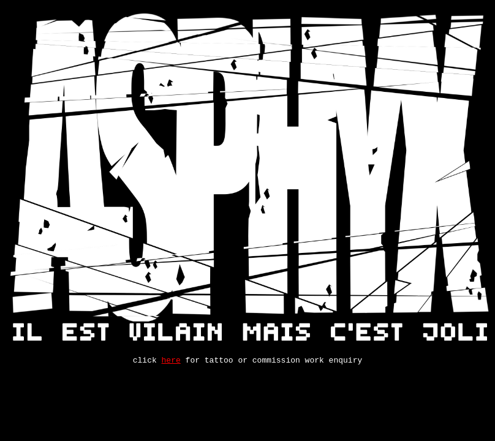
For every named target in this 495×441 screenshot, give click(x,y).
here (171, 361)
